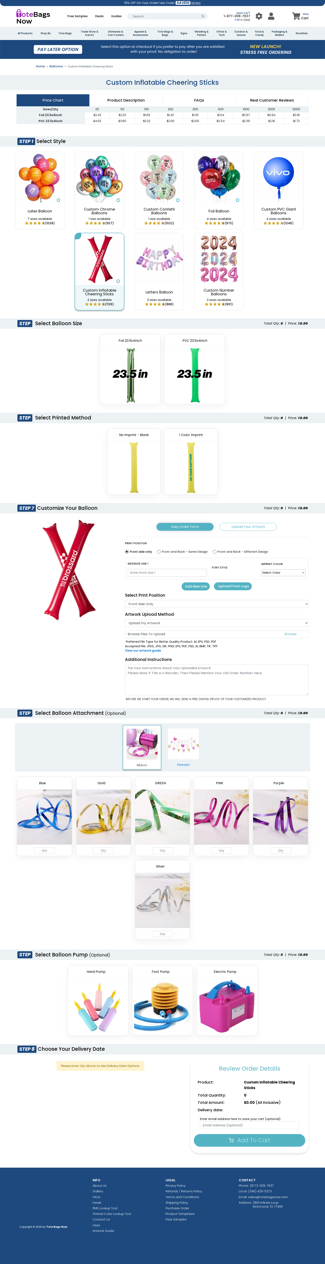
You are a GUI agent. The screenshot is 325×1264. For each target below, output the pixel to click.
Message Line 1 (138, 564)
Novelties (302, 33)
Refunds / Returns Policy (184, 1191)
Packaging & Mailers (279, 33)
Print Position (136, 543)
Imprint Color (272, 564)
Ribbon (142, 748)
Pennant (183, 747)
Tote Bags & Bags (165, 33)
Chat (246, 19)
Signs (184, 33)
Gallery (98, 1191)
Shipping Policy (177, 1202)
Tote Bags (65, 33)
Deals (99, 16)
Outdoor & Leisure (241, 33)
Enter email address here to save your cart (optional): (240, 1119)
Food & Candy (259, 33)
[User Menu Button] (259, 16)
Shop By (46, 33)
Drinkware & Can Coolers (116, 33)
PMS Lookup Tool (105, 1208)
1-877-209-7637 (237, 16)
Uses (96, 1225)
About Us (100, 1185)
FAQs (96, 1197)
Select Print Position (145, 595)
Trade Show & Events (89, 33)
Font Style (220, 568)
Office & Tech (221, 33)
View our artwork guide (143, 650)
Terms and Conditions (182, 1197)
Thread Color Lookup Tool (112, 1214)
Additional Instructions (148, 659)
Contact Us (101, 1219)
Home (40, 66)
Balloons (56, 66)
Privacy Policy (176, 1185)
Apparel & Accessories (140, 33)
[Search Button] (203, 16)
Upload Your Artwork (248, 526)
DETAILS (196, 3)
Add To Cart (249, 1140)
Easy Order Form (185, 526)
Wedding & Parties (202, 33)
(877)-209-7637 (262, 1185)
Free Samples (77, 16)
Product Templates (180, 1214)
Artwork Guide (103, 1231)
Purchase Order (177, 1208)
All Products (25, 33)
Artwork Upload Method (149, 614)
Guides (116, 16)
